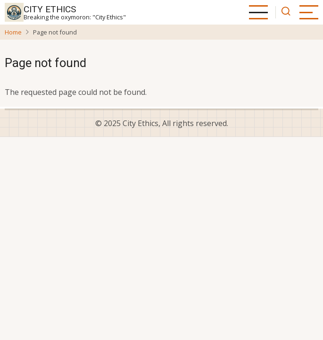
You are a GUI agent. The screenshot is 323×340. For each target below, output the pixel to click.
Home (13, 32)
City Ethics (50, 9)
